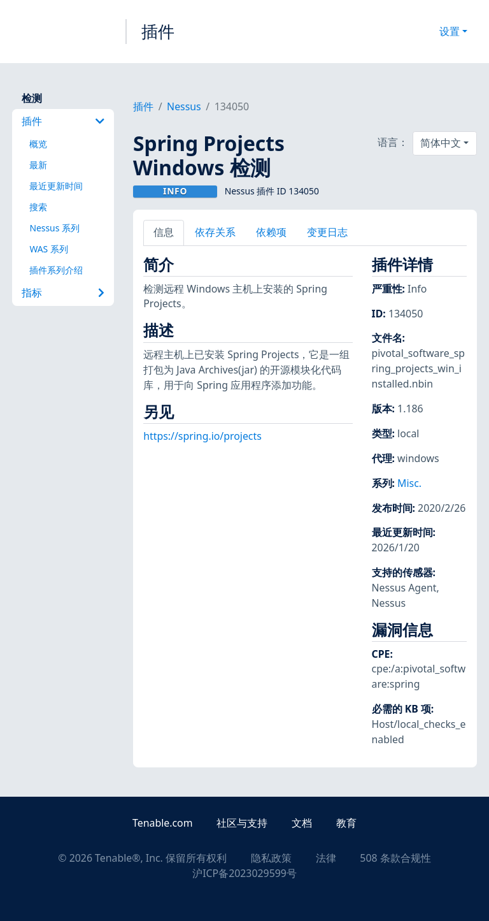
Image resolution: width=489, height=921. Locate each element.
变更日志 (327, 232)
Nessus (184, 106)
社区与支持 (241, 823)
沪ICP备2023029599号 (244, 873)
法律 (326, 858)
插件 (157, 31)
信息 (163, 232)
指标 (63, 293)
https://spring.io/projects (202, 436)
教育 (346, 823)
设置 (449, 31)
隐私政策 (271, 858)
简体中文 (440, 143)
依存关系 (215, 232)
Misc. (409, 483)
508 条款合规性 (395, 858)
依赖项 (271, 232)
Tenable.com (162, 823)
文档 (302, 823)
